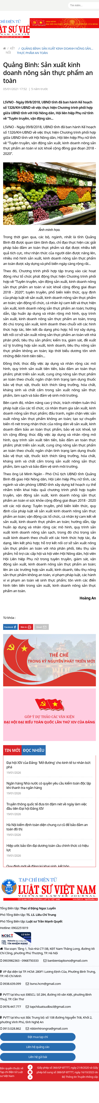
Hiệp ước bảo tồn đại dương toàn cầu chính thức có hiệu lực (47, 848)
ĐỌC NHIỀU (33, 750)
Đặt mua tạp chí (38, 1037)
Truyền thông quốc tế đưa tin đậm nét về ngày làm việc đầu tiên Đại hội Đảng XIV (46, 806)
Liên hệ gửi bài (37, 1057)
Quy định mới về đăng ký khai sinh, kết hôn (37, 866)
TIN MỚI (12, 750)
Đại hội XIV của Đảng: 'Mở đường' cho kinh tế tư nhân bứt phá (48, 765)
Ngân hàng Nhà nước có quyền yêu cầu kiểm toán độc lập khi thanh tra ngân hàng (48, 785)
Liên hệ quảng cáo (37, 1047)
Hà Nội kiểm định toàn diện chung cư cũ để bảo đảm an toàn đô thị (47, 827)
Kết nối (10, 50)
